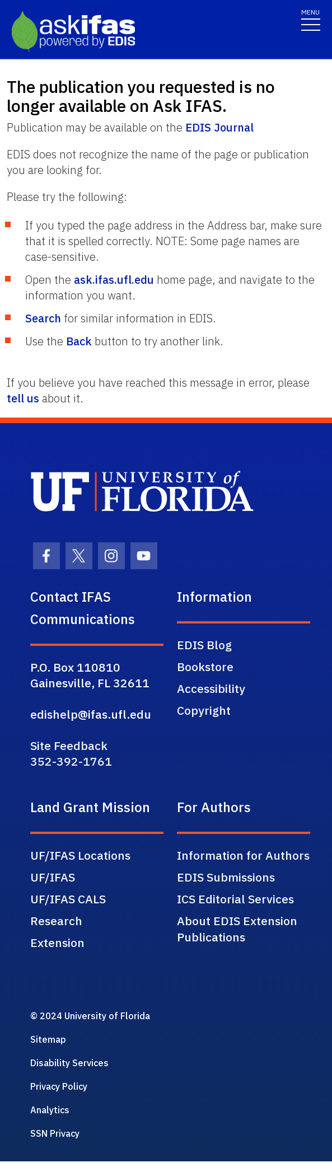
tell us (23, 398)
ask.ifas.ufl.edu (114, 279)
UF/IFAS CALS (68, 899)
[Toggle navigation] (310, 19)
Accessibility (211, 688)
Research (56, 921)
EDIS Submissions (226, 877)
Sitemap (48, 1039)
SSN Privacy (55, 1133)
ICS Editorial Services (235, 899)
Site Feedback (68, 745)
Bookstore (205, 666)
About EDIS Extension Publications (237, 929)
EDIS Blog (204, 645)
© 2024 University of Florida (90, 1015)
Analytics (49, 1109)
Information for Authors (243, 855)
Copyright (204, 710)
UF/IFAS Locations (80, 855)
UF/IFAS (52, 877)
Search (43, 318)
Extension (57, 942)
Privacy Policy (58, 1086)
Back (79, 341)
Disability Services (69, 1062)
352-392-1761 (71, 761)
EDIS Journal (219, 127)
